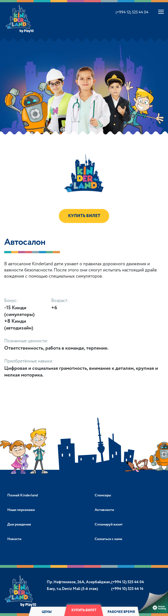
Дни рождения (19, 524)
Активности (104, 510)
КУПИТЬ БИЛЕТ (84, 216)
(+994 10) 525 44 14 (127, 589)
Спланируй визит (109, 524)
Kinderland (20, 19)
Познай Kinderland (22, 495)
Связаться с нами (108, 539)
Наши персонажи (21, 510)
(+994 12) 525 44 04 (132, 12)
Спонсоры (103, 495)
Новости (14, 539)
